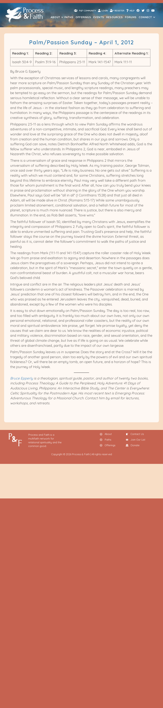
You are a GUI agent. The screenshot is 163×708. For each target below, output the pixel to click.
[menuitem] (137, 10)
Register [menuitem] (117, 10)
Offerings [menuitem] (83, 17)
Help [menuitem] (130, 10)
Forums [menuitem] (130, 17)
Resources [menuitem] (114, 17)
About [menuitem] (55, 17)
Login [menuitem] (103, 10)
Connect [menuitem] (145, 17)
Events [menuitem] (98, 17)
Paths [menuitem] (68, 17)
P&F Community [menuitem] (85, 10)
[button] (62, 17)
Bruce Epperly (21, 378)
